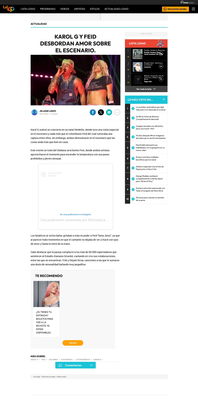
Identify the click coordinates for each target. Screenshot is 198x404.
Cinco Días (105, 387)
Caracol (149, 383)
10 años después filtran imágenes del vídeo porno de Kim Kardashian (151, 136)
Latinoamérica (83, 359)
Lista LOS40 (28, 8)
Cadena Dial (139, 387)
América (97, 359)
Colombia (53, 359)
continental (115, 387)
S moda (115, 394)
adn (138, 383)
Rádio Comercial (152, 394)
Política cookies (61, 377)
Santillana (94, 383)
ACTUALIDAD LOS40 (116, 8)
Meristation (140, 394)
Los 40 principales (81, 383)
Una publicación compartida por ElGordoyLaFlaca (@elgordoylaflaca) (91, 220)
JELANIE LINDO (47, 111)
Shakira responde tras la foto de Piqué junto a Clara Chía (150, 167)
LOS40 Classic (131, 387)
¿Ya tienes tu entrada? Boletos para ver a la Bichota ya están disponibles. (44, 322)
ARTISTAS (79, 8)
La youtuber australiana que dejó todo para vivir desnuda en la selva (150, 108)
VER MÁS (73, 343)
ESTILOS (95, 8)
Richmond (65, 394)
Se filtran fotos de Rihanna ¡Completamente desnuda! (147, 117)
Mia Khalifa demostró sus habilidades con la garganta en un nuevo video (150, 147)
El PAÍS (67, 383)
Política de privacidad (48, 377)
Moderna (79, 394)
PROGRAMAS (47, 8)
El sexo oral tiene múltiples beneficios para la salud (147, 158)
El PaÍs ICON (104, 394)
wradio (94, 387)
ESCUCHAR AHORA (177, 9)
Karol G (34, 359)
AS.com (129, 383)
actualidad (39, 23)
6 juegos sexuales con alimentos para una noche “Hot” (149, 127)
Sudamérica (66, 359)
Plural (92, 394)
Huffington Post (71, 387)
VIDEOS (64, 8)
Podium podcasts (65, 390)
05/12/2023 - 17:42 (48, 114)
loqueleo (127, 394)
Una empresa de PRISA (43, 385)
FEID (43, 359)
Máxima (123, 387)
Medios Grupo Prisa (43, 391)
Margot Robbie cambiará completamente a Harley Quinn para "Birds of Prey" (149, 179)
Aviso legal (36, 377)
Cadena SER (121, 383)
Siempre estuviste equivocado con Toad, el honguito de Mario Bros (150, 189)
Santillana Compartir (108, 383)
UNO (86, 387)
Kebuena (149, 387)
